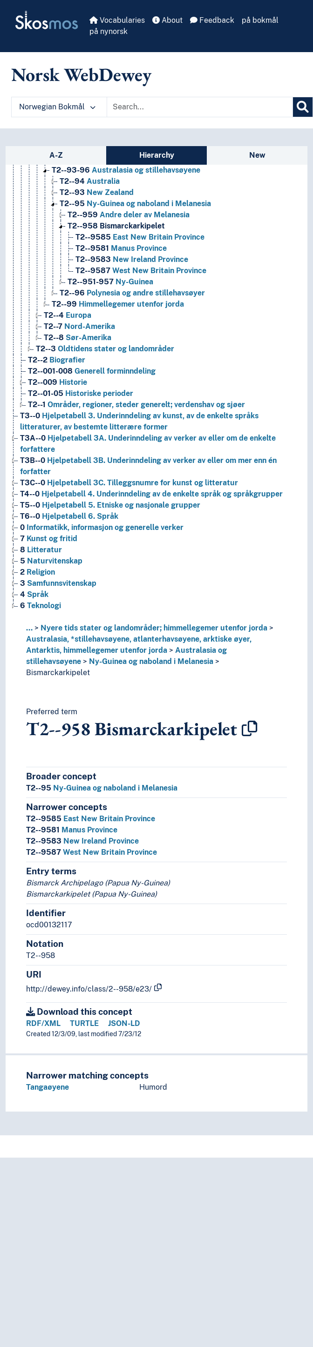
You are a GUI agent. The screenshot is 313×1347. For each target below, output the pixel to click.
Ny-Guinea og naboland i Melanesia (151, 661)
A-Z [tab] (56, 155)
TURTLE (84, 1023)
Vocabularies (117, 20)
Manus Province (71, 829)
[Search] (303, 107)
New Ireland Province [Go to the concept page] (131, 259)
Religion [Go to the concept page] (37, 572)
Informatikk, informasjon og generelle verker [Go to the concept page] (102, 527)
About (167, 20)
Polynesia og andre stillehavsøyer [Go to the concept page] (132, 292)
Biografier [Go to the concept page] (56, 359)
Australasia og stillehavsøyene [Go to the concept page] (126, 170)
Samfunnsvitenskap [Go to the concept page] (58, 583)
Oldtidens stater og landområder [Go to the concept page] (105, 348)
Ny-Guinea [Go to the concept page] (110, 281)
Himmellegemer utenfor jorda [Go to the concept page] (118, 304)
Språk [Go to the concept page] (34, 594)
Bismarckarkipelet (58, 672)
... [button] (29, 627)
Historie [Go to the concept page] (57, 382)
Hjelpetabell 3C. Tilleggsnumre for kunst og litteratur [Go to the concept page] (129, 482)
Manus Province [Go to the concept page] (121, 248)
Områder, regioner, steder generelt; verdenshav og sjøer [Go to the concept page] (136, 404)
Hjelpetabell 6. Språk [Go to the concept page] (69, 516)
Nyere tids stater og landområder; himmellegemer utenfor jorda (154, 627)
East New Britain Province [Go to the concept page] (139, 237)
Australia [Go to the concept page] (90, 181)
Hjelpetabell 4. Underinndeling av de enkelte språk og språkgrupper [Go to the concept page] (151, 493)
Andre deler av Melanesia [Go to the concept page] (129, 214)
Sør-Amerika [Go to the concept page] (77, 337)
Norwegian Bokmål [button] (57, 106)
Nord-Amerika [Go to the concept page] (79, 326)
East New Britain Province (90, 818)
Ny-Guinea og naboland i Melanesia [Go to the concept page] (135, 203)
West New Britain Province (91, 852)
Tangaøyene (47, 1087)
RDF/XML (43, 1023)
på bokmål (260, 20)
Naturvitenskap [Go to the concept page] (51, 560)
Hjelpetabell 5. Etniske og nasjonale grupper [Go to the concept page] (110, 505)
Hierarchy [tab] (156, 155)
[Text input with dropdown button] (200, 107)
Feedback (212, 20)
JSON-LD (124, 1023)
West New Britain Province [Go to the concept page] (140, 270)
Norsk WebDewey (81, 74)
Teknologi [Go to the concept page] (40, 605)
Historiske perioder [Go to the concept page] (80, 393)
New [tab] (257, 155)
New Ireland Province (82, 841)
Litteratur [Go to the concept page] (41, 549)
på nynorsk (108, 31)
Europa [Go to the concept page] (67, 315)
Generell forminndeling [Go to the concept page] (92, 371)
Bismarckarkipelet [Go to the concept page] (116, 225)
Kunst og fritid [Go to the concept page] (48, 538)
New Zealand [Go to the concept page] (97, 192)
